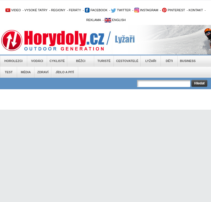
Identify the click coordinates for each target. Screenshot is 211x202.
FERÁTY (75, 10)
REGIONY (58, 10)
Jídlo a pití (64, 72)
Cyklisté (57, 61)
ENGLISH (115, 20)
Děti (169, 61)
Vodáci (37, 61)
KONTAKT (196, 10)
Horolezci (13, 61)
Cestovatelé (127, 61)
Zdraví (42, 72)
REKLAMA (93, 20)
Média (26, 72)
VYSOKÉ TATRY (35, 10)
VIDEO (13, 10)
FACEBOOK (96, 10)
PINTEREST (173, 10)
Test (9, 72)
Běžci (80, 61)
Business (188, 61)
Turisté (103, 61)
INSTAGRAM (146, 10)
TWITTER (121, 10)
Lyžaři (150, 61)
